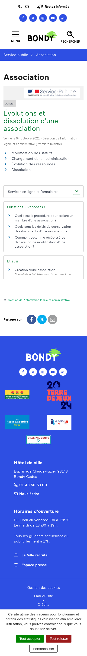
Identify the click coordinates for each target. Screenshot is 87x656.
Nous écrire (26, 493)
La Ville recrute (31, 555)
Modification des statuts (32, 153)
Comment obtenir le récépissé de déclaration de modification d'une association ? (40, 241)
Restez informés (53, 6)
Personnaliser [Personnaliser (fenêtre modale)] (43, 649)
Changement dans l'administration (41, 158)
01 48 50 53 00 (30, 485)
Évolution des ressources (33, 164)
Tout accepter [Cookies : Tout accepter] (29, 638)
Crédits (43, 604)
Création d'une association (35, 270)
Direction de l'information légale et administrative (38, 299)
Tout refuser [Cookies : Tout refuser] (59, 638)
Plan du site (43, 596)
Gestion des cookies (43, 587)
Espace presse (30, 564)
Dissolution (21, 169)
